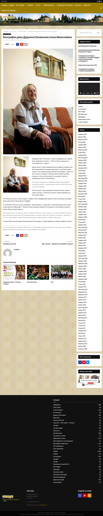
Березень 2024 (82, 168)
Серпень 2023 (82, 183)
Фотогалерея (57, 482)
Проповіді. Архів (58, 472)
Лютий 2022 (81, 219)
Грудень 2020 (82, 256)
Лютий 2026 (81, 142)
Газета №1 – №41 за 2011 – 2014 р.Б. (64, 423)
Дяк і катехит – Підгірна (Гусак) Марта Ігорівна (57, 244)
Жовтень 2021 (82, 230)
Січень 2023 (81, 199)
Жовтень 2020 (82, 261)
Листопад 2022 (82, 204)
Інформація (81, 117)
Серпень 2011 (82, 338)
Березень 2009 (82, 349)
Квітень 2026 (82, 137)
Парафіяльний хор (9, 244)
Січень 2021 (81, 253)
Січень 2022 (81, 222)
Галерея (30, 5)
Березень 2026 (82, 139)
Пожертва (86, 5)
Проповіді (56, 469)
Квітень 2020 (82, 276)
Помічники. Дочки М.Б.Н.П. (61, 464)
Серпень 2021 (82, 235)
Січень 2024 (81, 173)
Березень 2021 (82, 248)
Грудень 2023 (82, 175)
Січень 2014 (81, 325)
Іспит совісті (57, 407)
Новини (11, 5)
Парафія (55, 459)
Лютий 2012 (81, 333)
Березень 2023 (82, 194)
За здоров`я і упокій (59, 435)
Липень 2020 (82, 269)
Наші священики (58, 448)
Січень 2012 (81, 336)
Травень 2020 (82, 274)
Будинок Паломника (8, 10)
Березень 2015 (82, 318)
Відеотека (56, 417)
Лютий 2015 (81, 320)
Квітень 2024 (82, 165)
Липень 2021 (82, 238)
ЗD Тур (38, 5)
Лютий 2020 (81, 281)
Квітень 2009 (82, 346)
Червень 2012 (82, 330)
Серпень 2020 (82, 266)
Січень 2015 (81, 323)
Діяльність (56, 430)
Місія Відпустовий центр (60, 443)
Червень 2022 (82, 214)
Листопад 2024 (82, 157)
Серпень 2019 (82, 297)
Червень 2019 (82, 302)
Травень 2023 (82, 188)
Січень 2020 (81, 284)
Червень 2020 (82, 271)
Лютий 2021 (81, 250)
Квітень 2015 (82, 315)
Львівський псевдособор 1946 (87, 65)
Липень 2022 (82, 212)
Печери (55, 461)
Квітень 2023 (82, 191)
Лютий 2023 (81, 196)
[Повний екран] (98, 93)
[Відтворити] (80, 93)
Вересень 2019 (82, 294)
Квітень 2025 (82, 147)
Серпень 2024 (82, 160)
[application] (89, 89)
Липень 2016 (82, 310)
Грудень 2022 (82, 201)
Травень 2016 (82, 312)
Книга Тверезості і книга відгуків (63, 441)
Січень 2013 (81, 328)
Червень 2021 (82, 240)
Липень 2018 (82, 305)
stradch (6, 40)
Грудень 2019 (82, 287)
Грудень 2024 (82, 155)
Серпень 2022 (82, 209)
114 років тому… (32, 282)
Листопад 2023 (82, 178)
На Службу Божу (58, 446)
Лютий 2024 (81, 170)
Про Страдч (20, 5)
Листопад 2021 (82, 227)
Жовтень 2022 (82, 206)
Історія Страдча (7, 34)
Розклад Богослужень (65, 5)
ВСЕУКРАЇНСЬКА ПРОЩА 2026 (87, 46)
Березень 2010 (82, 343)
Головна (4, 5)
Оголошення (82, 109)
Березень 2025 (82, 150)
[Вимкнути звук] (95, 93)
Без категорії (57, 412)
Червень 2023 (82, 186)
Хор (52, 282)
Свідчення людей (58, 479)
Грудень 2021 (82, 225)
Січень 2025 (81, 152)
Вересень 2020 (82, 263)
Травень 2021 (82, 243)
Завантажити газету (84, 119)
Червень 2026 (82, 134)
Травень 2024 (82, 163)
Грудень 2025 (82, 144)
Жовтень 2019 (82, 292)
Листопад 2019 (82, 289)
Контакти (78, 5)
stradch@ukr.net (42, 505)
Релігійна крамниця (59, 477)
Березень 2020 (82, 279)
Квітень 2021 (82, 245)
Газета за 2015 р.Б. (58, 420)
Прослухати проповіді (60, 474)
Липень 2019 (82, 299)
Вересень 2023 (82, 181)
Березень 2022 (82, 217)
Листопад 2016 (82, 307)
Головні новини (58, 428)
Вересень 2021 (82, 232)
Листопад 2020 (82, 258)
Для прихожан (49, 5)
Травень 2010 (82, 341)
